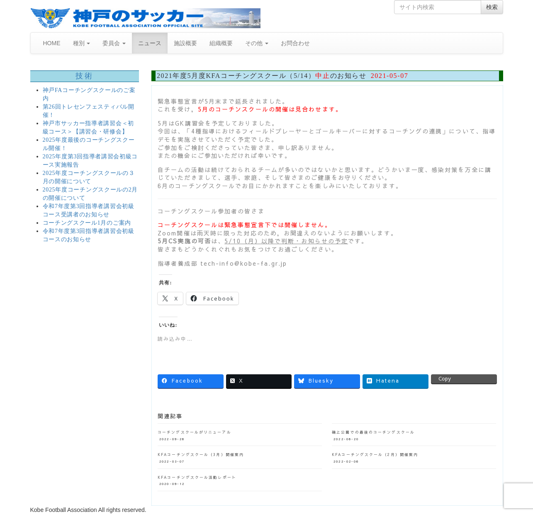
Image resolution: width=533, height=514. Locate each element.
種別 (81, 43)
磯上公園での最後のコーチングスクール (373, 431)
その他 (256, 43)
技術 (84, 76)
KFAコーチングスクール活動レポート (197, 477)
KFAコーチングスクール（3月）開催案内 (201, 454)
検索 (492, 7)
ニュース (149, 43)
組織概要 (221, 43)
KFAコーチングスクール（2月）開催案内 (375, 454)
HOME (52, 43)
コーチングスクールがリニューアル (194, 431)
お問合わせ (295, 43)
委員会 (114, 43)
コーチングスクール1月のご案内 (87, 223)
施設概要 (185, 43)
